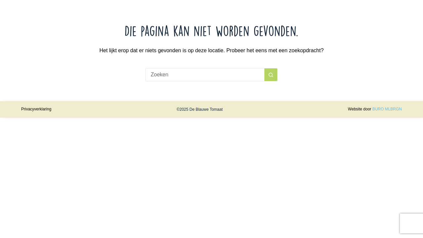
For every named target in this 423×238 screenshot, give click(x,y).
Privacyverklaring (36, 109)
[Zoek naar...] (204, 74)
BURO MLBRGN (387, 109)
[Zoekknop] (271, 74)
